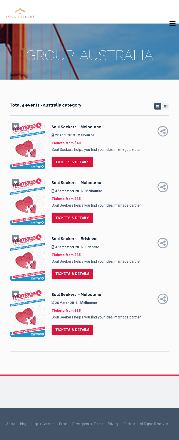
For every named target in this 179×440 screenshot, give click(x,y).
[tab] (157, 106)
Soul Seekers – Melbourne (76, 127)
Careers (48, 424)
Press (63, 424)
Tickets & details (72, 162)
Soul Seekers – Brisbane (75, 239)
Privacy (113, 424)
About (10, 424)
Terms (98, 424)
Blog (23, 424)
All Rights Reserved (154, 424)
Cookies (129, 424)
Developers (80, 424)
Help (34, 424)
